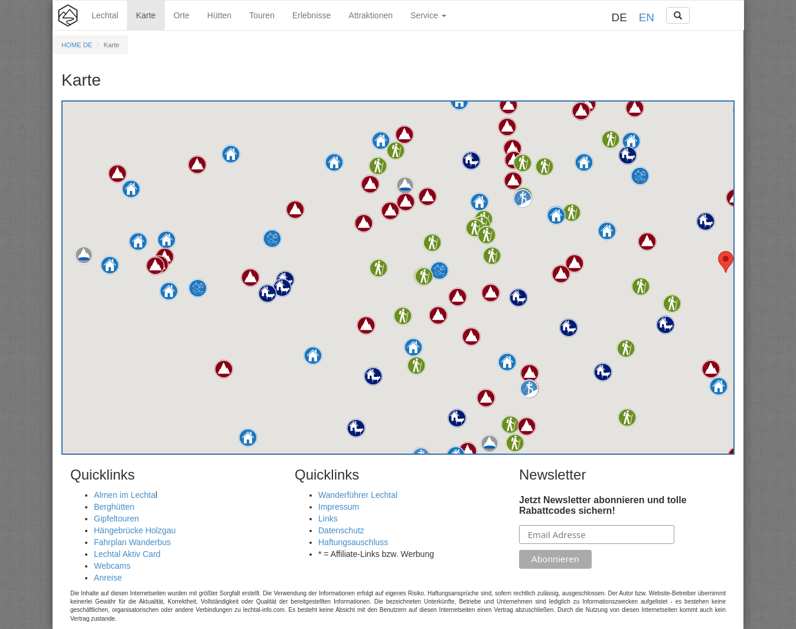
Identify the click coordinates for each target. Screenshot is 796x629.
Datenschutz (341, 530)
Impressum (338, 506)
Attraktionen (370, 15)
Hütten (219, 15)
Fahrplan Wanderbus (132, 542)
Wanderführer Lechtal (357, 495)
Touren (262, 15)
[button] (584, 162)
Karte (145, 15)
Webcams (112, 566)
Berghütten (114, 506)
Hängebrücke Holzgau (135, 530)
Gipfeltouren (116, 518)
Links (328, 518)
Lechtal (105, 15)
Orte (182, 15)
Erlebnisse (311, 15)
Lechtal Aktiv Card (127, 554)
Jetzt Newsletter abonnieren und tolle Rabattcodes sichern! (603, 505)
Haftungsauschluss (353, 542)
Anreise (108, 577)
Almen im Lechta (124, 495)
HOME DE (76, 44)
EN (646, 17)
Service (428, 15)
